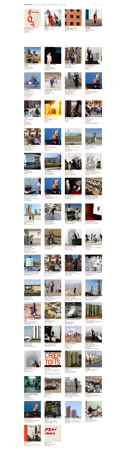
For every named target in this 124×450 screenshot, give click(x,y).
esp (98, 4)
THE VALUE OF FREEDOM (70, 64)
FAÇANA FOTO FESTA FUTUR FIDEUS (53, 26)
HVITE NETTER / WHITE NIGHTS (31, 195)
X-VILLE (26, 117)
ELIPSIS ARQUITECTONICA (71, 246)
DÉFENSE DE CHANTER (50, 246)
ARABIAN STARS (48, 442)
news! (36, 4)
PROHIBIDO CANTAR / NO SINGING (31, 272)
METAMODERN (48, 170)
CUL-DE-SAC (47, 319)
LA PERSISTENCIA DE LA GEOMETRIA (93, 272)
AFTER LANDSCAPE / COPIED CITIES (93, 145)
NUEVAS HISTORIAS (28, 418)
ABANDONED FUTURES (90, 170)
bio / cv (39, 4)
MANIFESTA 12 (27, 89)
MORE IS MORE (88, 418)
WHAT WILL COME (89, 343)
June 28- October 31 (51, 197)
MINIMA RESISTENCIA (90, 221)
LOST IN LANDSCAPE (29, 221)
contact (60, 4)
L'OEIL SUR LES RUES (70, 272)
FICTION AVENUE (68, 170)
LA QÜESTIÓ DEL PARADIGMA (51, 343)
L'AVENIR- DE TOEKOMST (70, 343)
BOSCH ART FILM (28, 343)
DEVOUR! (67, 145)
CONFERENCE (48, 393)
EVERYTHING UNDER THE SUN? (31, 27)
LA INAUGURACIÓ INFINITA (50, 64)
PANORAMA (87, 368)
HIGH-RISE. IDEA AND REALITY (92, 296)
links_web (55, 4)
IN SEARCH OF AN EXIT (29, 145)
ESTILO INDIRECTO (49, 296)
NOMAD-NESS (88, 393)
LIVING (86, 319)
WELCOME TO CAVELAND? (71, 89)
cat (101, 4)
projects (44, 4)
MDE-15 (46, 117)
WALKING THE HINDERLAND (71, 393)
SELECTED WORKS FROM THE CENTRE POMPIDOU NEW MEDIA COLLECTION (31, 394)
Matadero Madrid (27, 274)
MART (25, 223)
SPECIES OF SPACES (69, 117)
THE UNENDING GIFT (89, 65)
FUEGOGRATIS (27, 442)
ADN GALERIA (88, 29)
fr (96, 4)
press (64, 4)
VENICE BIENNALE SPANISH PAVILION (53, 89)
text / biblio (49, 4)
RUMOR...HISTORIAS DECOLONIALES (73, 221)
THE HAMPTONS (27, 296)
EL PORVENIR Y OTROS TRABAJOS (72, 195)
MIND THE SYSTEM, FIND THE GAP (52, 272)
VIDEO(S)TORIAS (27, 368)
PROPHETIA (26, 170)
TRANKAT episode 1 (49, 221)
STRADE (67, 26)
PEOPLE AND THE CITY (70, 296)
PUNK (86, 89)
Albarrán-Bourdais (27, 28)
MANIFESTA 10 (48, 195)
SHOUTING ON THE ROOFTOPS (51, 367)
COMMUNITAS (88, 246)
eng (94, 4)
